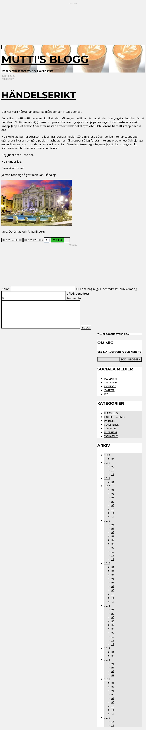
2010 (107, 717)
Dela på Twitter (33, 240)
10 (112, 470)
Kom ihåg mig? (89, 289)
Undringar (110, 432)
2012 (107, 659)
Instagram (110, 382)
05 (112, 578)
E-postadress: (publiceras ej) (118, 289)
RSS (106, 394)
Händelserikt (38, 95)
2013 (107, 648)
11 (112, 474)
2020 (107, 455)
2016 (107, 520)
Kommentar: (74, 298)
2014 (107, 605)
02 (112, 493)
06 (112, 582)
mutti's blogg (45, 59)
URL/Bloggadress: (78, 293)
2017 (107, 486)
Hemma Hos (111, 413)
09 (112, 466)
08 (112, 543)
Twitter (109, 390)
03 (112, 497)
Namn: (5, 289)
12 (112, 516)
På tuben (109, 420)
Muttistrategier (114, 417)
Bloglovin (110, 378)
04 (112, 459)
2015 (107, 563)
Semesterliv (111, 424)
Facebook (110, 386)
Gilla (59, 240)
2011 (107, 679)
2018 (107, 478)
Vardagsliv (7, 78)
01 (112, 482)
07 (112, 540)
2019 (107, 462)
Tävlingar (110, 428)
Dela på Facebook (12, 240)
